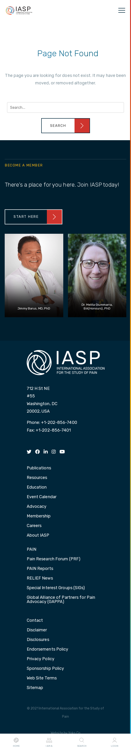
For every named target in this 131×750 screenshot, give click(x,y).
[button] (65, 125)
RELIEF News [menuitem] (40, 578)
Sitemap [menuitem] (35, 688)
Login (114, 742)
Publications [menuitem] (39, 468)
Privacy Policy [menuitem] (40, 659)
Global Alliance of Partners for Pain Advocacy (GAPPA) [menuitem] (61, 599)
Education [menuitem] (37, 487)
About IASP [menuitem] (38, 535)
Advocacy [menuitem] (37, 506)
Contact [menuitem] (35, 620)
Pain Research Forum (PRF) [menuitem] (54, 559)
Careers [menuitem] (34, 526)
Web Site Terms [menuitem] (42, 678)
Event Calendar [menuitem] (41, 497)
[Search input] (65, 107)
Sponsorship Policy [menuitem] (45, 668)
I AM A (49, 742)
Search (81, 742)
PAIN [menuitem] (31, 549)
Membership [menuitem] (39, 516)
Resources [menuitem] (37, 477)
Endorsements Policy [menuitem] (47, 649)
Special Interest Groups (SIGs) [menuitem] (56, 588)
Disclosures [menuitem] (38, 639)
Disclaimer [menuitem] (37, 630)
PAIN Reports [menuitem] (40, 568)
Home (16, 742)
